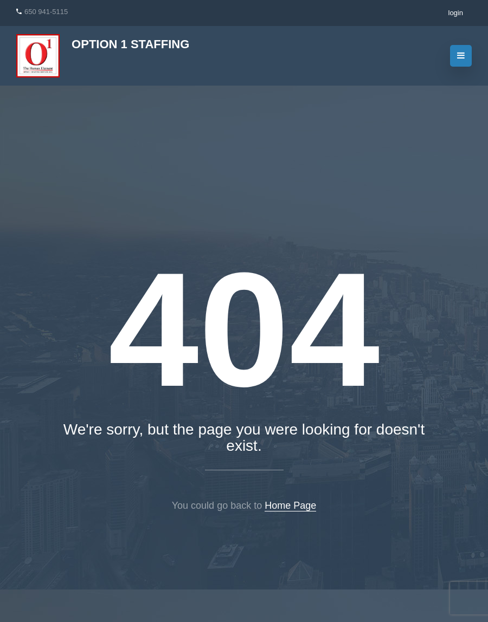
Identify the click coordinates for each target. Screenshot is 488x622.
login (455, 13)
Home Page (290, 505)
